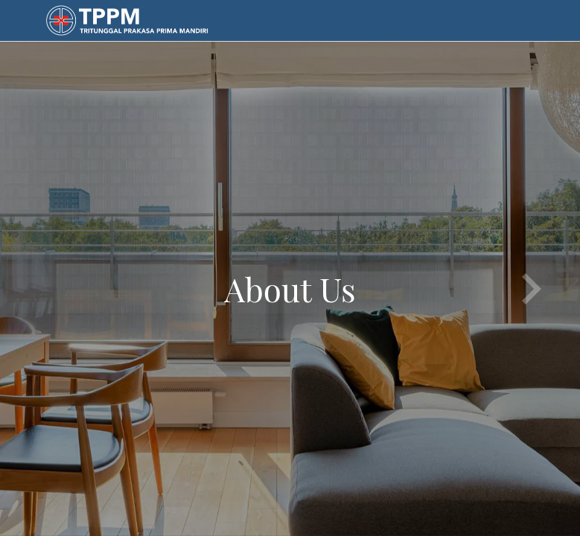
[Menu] (21, 21)
